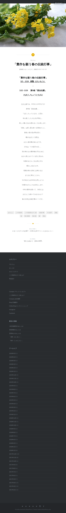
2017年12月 (12, 454)
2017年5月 (12, 479)
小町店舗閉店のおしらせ (16, 326)
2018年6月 (12, 439)
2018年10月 (12, 425)
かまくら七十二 (29, 69)
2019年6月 (12, 396)
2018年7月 (12, 436)
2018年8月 (12, 432)
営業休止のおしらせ (15, 333)
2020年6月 (12, 357)
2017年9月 (12, 464)
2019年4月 (12, 403)
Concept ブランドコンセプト (17, 291)
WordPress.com (46, 509)
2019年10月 (12, 382)
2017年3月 (12, 486)
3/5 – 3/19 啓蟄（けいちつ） (33, 81)
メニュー (59, 3)
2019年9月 (12, 385)
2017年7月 (12, 472)
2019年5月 (12, 400)
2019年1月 (12, 414)
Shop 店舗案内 (13, 302)
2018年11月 (12, 421)
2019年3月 (12, 407)
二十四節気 (19, 212)
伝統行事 (41, 212)
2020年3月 (12, 364)
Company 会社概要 (14, 299)
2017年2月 (12, 490)
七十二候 (24, 104)
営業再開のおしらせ (15, 330)
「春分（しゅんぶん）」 (16, 340)
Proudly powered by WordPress (23, 509)
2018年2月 (12, 446)
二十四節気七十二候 (31, 212)
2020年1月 (12, 371)
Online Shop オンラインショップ (18, 306)
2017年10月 (12, 461)
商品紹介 (11, 278)
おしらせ (11, 268)
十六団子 (49, 212)
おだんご (10, 212)
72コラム (33, 60)
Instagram (12, 309)
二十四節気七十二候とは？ (17, 295)
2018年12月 (12, 418)
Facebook (12, 313)
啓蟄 (56, 212)
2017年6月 (12, 475)
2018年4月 (12, 443)
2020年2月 (12, 368)
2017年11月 (12, 457)
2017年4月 (12, 482)
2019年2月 (12, 411)
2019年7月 (12, 393)
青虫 (44, 216)
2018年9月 (12, 429)
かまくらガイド (13, 271)
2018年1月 (12, 450)
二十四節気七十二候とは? (16, 275)
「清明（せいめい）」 (15, 337)
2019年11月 (12, 378)
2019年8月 (12, 389)
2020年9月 (12, 353)
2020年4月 (12, 360)
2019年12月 (12, 375)
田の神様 (27, 216)
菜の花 (34, 216)
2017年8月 (12, 468)
